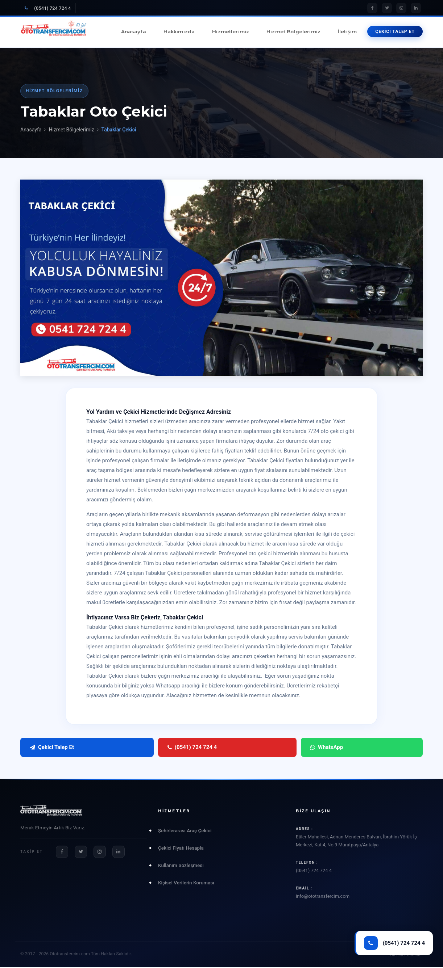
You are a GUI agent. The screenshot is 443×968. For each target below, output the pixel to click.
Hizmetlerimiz (230, 31)
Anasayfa (133, 31)
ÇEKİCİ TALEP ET (395, 31)
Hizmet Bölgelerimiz (293, 31)
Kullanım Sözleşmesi (181, 866)
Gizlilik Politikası (406, 955)
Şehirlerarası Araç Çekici (184, 831)
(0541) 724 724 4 (48, 8)
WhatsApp (186, 748)
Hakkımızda (179, 31)
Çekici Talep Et (52, 748)
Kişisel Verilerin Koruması (186, 883)
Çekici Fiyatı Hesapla (181, 848)
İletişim (347, 31)
